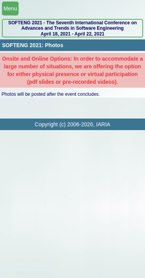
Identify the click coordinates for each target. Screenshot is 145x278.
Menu (10, 8)
